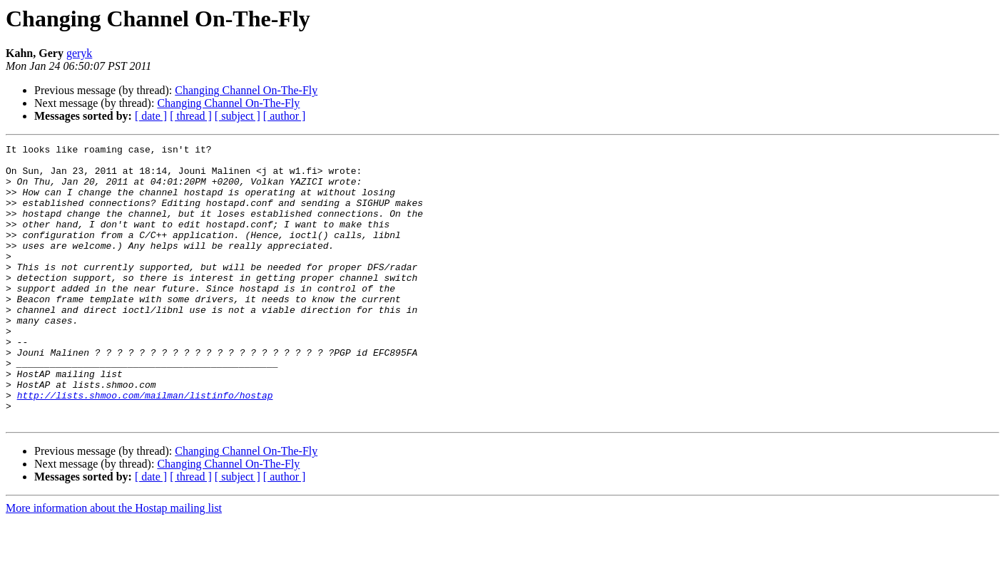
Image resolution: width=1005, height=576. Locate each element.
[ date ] (151, 116)
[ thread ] (191, 116)
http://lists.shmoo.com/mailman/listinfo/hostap (145, 446)
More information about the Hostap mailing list (114, 563)
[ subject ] (237, 116)
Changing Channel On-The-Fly (246, 90)
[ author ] (284, 116)
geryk (79, 53)
